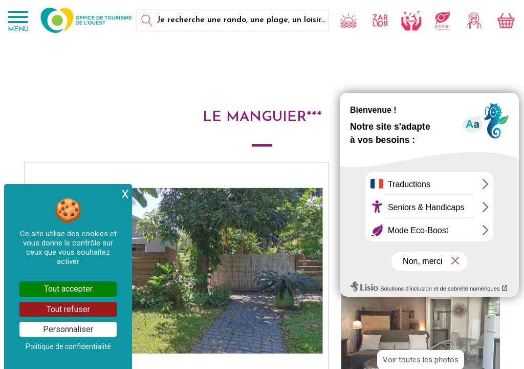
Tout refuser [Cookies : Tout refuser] (68, 309)
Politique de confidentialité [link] (68, 346)
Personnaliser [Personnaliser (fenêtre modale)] (68, 329)
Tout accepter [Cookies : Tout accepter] (68, 289)
